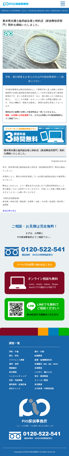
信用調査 (38, 368)
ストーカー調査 (41, 380)
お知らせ (24, 10)
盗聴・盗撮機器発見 (43, 360)
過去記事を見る (9, 211)
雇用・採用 (14, 364)
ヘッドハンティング (17, 376)
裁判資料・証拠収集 (17, 384)
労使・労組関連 (16, 380)
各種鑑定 (46, 364)
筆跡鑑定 (13, 368)
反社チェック (15, 388)
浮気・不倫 (14, 352)
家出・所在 (14, 356)
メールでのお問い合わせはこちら (34, 264)
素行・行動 (39, 352)
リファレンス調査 (17, 360)
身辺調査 (38, 384)
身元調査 (13, 372)
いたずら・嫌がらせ (43, 372)
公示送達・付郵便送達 (44, 388)
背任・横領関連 (41, 376)
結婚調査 (38, 356)
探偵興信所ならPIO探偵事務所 (10, 10)
